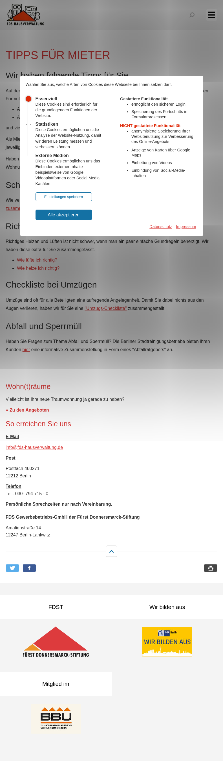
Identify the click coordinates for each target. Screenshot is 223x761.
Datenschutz (160, 226)
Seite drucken (210, 568)
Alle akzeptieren (64, 214)
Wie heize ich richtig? (38, 268)
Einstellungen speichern (63, 197)
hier (26, 349)
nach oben (111, 551)
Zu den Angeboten (29, 410)
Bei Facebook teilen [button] (29, 568)
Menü (214, 15)
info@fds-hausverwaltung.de (34, 447)
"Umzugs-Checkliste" (106, 308)
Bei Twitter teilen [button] (12, 568)
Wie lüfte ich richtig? (37, 260)
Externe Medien (52, 155)
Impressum (186, 226)
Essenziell (46, 98)
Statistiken (47, 124)
